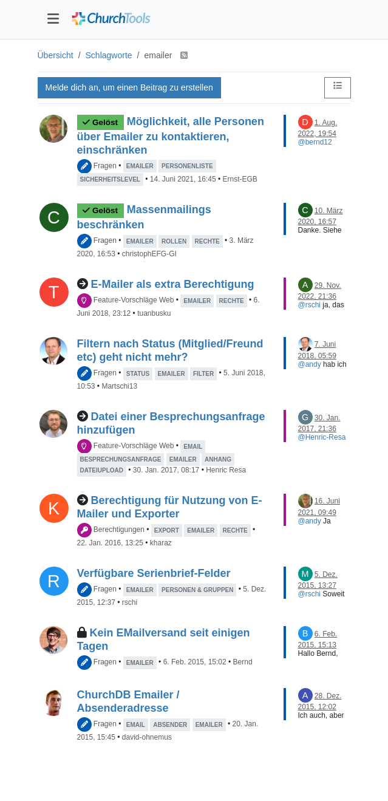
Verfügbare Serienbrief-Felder (154, 573)
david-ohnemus (147, 737)
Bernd (243, 662)
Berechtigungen (119, 530)
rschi (129, 602)
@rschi (309, 305)
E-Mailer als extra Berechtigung (172, 284)
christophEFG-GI (149, 254)
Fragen (105, 166)
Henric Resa (226, 470)
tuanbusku (154, 313)
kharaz (161, 543)
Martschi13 (119, 386)
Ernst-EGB (239, 179)
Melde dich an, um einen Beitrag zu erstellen (129, 87)
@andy (309, 364)
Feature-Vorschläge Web (134, 300)
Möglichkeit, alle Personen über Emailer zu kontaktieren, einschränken (170, 135)
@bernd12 (315, 142)
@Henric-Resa (322, 437)
